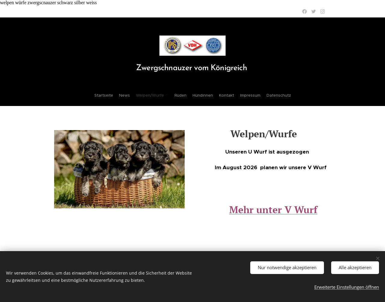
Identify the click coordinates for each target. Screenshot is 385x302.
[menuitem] (170, 95)
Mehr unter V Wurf (273, 209)
